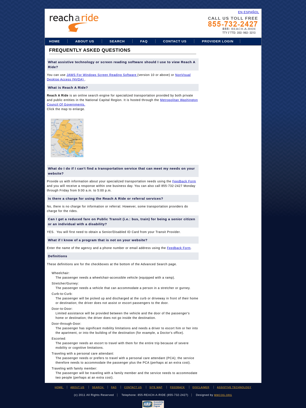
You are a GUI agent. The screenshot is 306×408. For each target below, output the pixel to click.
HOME (59, 387)
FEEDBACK (177, 387)
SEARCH (98, 387)
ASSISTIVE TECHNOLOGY (234, 387)
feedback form (184, 181)
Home (55, 41)
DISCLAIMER (201, 387)
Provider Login (217, 41)
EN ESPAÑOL (248, 12)
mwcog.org (223, 395)
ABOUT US (77, 387)
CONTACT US (133, 387)
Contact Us (175, 41)
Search (118, 41)
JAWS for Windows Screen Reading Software (101, 75)
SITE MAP (155, 387)
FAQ (143, 41)
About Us (84, 41)
